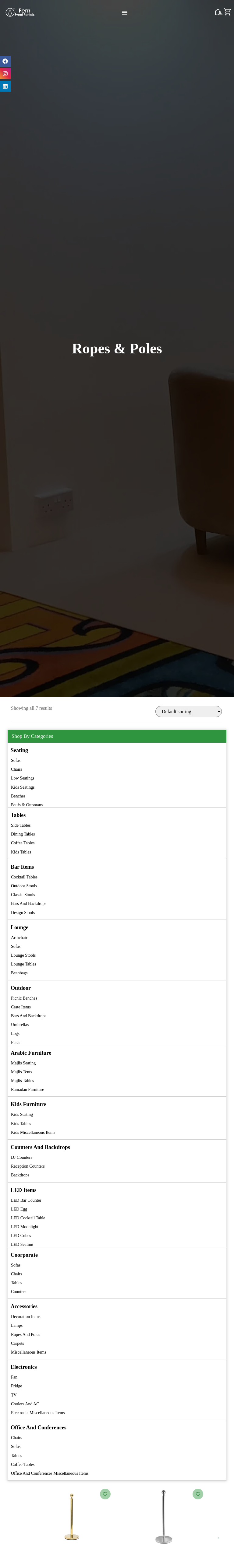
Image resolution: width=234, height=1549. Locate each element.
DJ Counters (21, 1157)
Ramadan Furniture (27, 1089)
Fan (14, 1377)
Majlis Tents (21, 1072)
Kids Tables (21, 852)
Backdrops (20, 1175)
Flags (15, 1042)
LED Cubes (21, 1235)
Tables (16, 1283)
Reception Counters (28, 1166)
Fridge (16, 1386)
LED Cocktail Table (28, 1218)
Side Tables (20, 825)
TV (14, 1395)
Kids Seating (22, 1114)
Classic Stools (23, 894)
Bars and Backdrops (28, 903)
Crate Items (21, 1007)
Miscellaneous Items (28, 1352)
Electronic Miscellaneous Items (38, 1413)
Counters (19, 1291)
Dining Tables (23, 834)
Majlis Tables (22, 1080)
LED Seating (22, 1244)
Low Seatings (22, 778)
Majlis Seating (23, 1063)
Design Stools (23, 912)
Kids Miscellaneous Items (33, 1132)
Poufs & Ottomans (27, 805)
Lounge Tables (23, 964)
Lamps (17, 1325)
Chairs (16, 769)
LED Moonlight (24, 1227)
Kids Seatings (22, 787)
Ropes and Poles (25, 1334)
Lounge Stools (23, 955)
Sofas (15, 760)
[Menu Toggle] (125, 12)
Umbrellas (20, 1024)
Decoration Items (26, 1316)
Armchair (19, 937)
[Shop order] (188, 711)
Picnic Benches (24, 998)
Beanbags (19, 973)
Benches (18, 796)
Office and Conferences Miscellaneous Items (50, 1473)
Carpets (17, 1343)
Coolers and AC (25, 1404)
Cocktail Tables (24, 877)
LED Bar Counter (26, 1200)
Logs (15, 1033)
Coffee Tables (22, 843)
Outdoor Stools (24, 886)
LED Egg (19, 1209)
